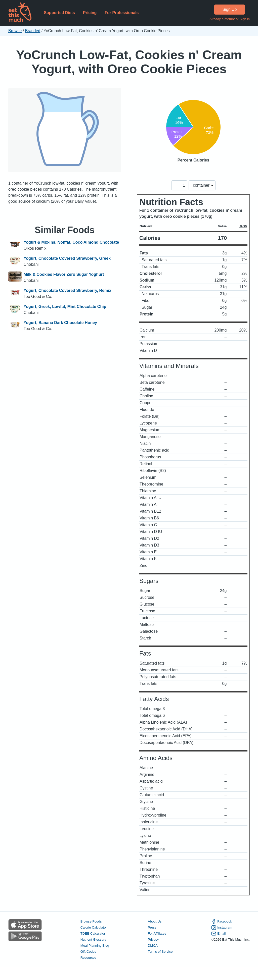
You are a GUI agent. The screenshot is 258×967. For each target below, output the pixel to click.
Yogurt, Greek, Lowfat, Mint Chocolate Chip (65, 306)
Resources (88, 957)
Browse (15, 31)
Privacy (153, 939)
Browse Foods (91, 921)
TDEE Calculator (92, 933)
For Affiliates (157, 933)
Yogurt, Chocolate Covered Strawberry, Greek (67, 258)
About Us (155, 921)
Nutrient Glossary (93, 939)
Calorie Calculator (93, 927)
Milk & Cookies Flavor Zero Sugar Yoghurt (64, 274)
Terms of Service (160, 951)
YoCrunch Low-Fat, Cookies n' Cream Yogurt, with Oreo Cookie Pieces (129, 62)
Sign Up (230, 9)
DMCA (153, 945)
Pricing (90, 13)
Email (218, 933)
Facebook (221, 921)
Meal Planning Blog (94, 945)
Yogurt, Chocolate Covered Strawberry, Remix (67, 290)
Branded (32, 31)
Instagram (221, 927)
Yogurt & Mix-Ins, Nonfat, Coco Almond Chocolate (71, 242)
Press (152, 927)
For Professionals (122, 13)
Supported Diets (59, 13)
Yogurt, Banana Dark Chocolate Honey (60, 322)
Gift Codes (88, 951)
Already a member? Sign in (229, 19)
